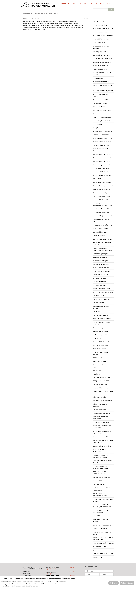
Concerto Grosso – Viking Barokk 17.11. (103, 392)
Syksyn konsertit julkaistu (100, 331)
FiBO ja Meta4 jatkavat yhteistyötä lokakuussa (100, 494)
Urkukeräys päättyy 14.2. (100, 235)
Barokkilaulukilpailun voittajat (102, 196)
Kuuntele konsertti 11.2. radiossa (103, 292)
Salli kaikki (113, 583)
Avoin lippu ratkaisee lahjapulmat (103, 91)
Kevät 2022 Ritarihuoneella (101, 228)
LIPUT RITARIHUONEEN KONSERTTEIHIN (100, 511)
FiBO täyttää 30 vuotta (100, 358)
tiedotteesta (29, 29)
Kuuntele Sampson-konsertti (101, 165)
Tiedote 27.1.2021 (98, 296)
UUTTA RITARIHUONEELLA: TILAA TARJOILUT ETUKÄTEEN (102, 506)
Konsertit (64, 3)
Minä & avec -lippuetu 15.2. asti (102, 209)
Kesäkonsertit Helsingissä (100, 261)
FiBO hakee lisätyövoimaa (101, 212)
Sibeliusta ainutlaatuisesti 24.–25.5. (102, 150)
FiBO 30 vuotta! (97, 370)
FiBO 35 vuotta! (97, 124)
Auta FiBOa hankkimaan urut (101, 271)
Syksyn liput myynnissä (100, 257)
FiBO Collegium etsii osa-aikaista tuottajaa (103, 500)
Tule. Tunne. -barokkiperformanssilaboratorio (102, 204)
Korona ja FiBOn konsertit (101, 342)
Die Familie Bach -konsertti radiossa (101, 307)
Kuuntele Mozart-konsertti (101, 268)
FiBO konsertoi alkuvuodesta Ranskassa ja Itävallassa (101, 467)
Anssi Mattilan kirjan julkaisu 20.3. (103, 28)
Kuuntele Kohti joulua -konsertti (102, 216)
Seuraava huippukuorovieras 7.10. (103, 161)
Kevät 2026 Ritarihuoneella (101, 39)
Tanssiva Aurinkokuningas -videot (103, 193)
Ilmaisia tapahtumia (99, 107)
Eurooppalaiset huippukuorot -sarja (102, 220)
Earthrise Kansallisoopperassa (102, 117)
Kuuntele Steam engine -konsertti (103, 186)
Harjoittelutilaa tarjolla (99, 282)
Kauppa (110, 3)
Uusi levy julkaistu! (98, 303)
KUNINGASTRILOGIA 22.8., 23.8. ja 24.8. (102, 533)
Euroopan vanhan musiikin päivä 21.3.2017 (102, 462)
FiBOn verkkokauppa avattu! (101, 413)
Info (102, 3)
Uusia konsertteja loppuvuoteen (102, 239)
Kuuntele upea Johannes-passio (102, 175)
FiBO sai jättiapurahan (99, 51)
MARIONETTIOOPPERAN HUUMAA (100, 520)
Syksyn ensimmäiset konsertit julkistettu (102, 405)
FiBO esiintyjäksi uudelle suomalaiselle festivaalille (100, 456)
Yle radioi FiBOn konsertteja (101, 477)
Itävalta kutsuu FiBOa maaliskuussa (99, 450)
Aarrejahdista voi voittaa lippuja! (102, 131)
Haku (111, 9)
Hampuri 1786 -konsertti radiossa (103, 200)
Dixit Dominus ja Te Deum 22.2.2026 (101, 47)
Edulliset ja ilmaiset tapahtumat (102, 62)
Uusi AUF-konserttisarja (100, 410)
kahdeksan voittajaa (29, 25)
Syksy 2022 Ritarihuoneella (101, 179)
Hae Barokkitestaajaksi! (100, 103)
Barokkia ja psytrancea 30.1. (101, 299)
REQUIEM (96, 550)
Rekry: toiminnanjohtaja (100, 25)
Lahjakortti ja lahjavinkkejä (101, 145)
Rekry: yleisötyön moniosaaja (102, 142)
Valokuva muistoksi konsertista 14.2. (102, 86)
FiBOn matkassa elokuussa (101, 422)
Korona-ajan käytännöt (100, 328)
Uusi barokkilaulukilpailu (100, 232)
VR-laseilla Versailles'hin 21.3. (101, 81)
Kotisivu (25, 18)
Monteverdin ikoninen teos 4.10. (102, 138)
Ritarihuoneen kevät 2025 (100, 100)
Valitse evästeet (127, 583)
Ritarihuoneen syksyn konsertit (102, 158)
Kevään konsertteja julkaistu (101, 288)
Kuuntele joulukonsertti (100, 32)
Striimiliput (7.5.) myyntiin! (100, 278)
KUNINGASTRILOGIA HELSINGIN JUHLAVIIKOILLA (103, 539)
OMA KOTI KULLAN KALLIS (101, 528)
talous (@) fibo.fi (51, 574)
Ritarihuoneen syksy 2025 (100, 65)
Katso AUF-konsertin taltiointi (102, 319)
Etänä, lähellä (97, 338)
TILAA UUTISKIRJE (91, 567)
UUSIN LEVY (96, 516)
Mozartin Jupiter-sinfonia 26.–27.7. (103, 135)
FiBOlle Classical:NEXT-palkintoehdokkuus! (100, 473)
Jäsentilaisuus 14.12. (99, 42)
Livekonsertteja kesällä (100, 335)
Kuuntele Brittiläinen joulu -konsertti (101, 95)
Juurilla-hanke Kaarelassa (100, 345)
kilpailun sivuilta (40, 29)
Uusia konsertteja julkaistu (101, 315)
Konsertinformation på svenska (102, 225)
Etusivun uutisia (34, 18)
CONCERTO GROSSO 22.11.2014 (103, 525)
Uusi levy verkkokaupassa (100, 384)
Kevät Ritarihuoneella (99, 349)
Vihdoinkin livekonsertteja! (101, 264)
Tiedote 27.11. (97, 312)
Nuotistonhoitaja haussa (100, 275)
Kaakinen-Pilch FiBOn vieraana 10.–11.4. (102, 73)
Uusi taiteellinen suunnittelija (101, 55)
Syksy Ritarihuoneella (99, 361)
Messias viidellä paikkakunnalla (102, 110)
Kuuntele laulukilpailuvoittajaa (102, 172)
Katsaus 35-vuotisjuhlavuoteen (102, 58)
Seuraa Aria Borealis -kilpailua (102, 182)
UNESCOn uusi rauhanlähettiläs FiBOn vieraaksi (102, 489)
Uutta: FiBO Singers (99, 484)
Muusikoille (72, 575)
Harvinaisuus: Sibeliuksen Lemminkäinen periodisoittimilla (102, 249)
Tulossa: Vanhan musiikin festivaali (100, 353)
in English (86, 18)
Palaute (71, 567)
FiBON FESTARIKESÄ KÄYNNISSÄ (103, 543)
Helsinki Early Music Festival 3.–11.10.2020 (102, 323)
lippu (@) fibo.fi (51, 569)
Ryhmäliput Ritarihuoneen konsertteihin (100, 418)
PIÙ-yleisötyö (90, 3)
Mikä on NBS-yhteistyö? (100, 254)
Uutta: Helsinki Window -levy (101, 377)
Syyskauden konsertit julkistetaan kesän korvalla (103, 441)
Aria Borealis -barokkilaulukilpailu (103, 35)
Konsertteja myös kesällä (100, 437)
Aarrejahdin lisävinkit (99, 128)
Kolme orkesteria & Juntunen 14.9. (101, 366)
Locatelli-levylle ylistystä (100, 285)
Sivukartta (72, 571)
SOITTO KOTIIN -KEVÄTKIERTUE (103, 554)
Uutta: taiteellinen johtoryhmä (102, 446)
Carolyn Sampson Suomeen (101, 168)
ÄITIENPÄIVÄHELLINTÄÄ (100, 547)
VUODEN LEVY (97, 557)
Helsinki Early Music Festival (101, 121)
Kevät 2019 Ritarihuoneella (101, 388)
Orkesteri (76, 3)
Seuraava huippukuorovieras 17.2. (103, 154)
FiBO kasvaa (97, 374)
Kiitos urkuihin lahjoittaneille (101, 189)
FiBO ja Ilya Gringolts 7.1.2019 (102, 381)
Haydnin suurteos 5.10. (100, 69)
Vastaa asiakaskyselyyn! (100, 114)
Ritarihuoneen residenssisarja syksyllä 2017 (102, 432)
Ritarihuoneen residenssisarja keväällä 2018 (102, 427)
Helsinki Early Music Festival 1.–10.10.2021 (102, 243)
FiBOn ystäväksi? (98, 78)
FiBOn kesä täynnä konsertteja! (102, 400)
